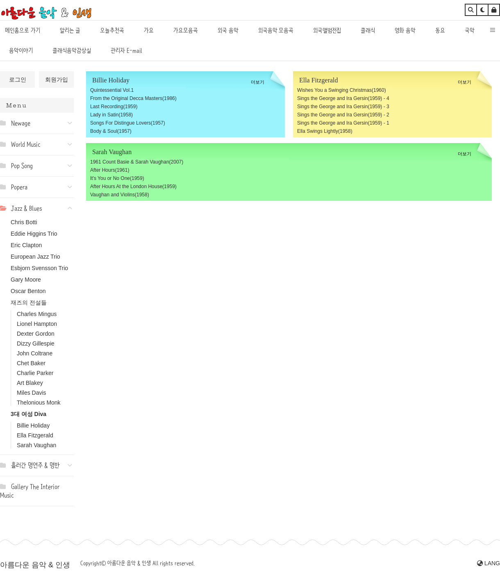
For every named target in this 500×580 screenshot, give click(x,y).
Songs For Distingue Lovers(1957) (127, 123)
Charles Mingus (37, 314)
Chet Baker (31, 363)
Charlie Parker (35, 373)
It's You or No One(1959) (117, 178)
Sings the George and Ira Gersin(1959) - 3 (343, 106)
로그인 (17, 79)
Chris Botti (24, 222)
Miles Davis (31, 392)
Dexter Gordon (36, 333)
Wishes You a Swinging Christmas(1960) (341, 90)
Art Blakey (30, 383)
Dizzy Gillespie (36, 343)
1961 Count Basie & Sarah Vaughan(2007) (136, 162)
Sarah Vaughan (36, 445)
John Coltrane (34, 353)
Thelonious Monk (39, 402)
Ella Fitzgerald (35, 435)
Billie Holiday (33, 425)
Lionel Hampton (37, 324)
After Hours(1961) (109, 170)
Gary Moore (26, 279)
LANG (488, 563)
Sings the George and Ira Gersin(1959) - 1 (343, 123)
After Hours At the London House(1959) (133, 186)
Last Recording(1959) (113, 106)
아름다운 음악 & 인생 (35, 565)
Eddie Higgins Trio (34, 233)
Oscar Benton (28, 291)
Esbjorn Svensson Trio (39, 268)
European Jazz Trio (35, 256)
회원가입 (56, 79)
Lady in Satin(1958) (111, 115)
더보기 (257, 82)
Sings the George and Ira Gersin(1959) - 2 (343, 115)
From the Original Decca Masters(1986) (133, 98)
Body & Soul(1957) (111, 131)
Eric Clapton (26, 245)
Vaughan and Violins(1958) (119, 195)
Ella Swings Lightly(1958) (324, 131)
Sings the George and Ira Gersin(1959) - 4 (343, 98)
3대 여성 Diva (28, 414)
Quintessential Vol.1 (112, 90)
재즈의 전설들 (29, 302)
